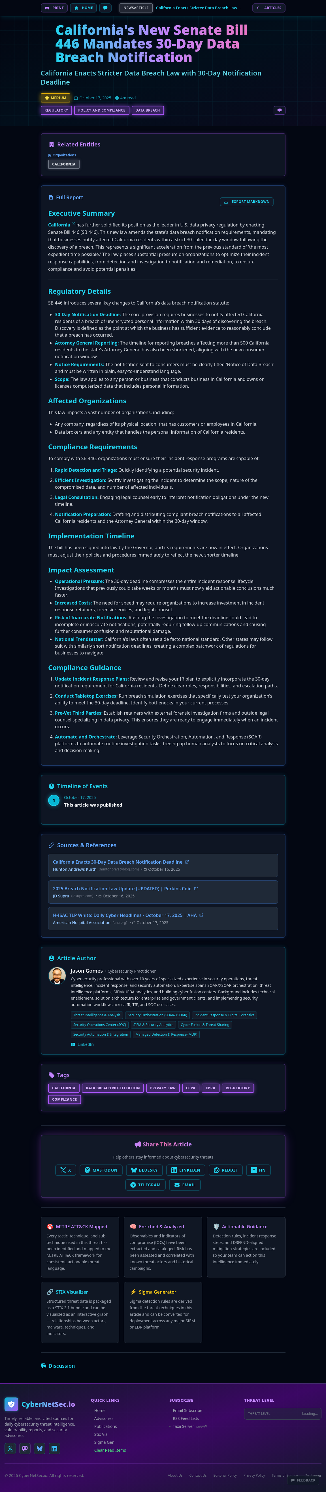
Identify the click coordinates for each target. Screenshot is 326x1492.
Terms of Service (285, 1475)
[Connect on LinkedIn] (54, 1448)
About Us (175, 1475)
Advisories (102, 1418)
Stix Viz (99, 1434)
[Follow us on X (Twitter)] (10, 1448)
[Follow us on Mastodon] (25, 1448)
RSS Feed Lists (184, 1418)
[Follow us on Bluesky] (39, 1448)
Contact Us (197, 1475)
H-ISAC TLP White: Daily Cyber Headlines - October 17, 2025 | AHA (128, 915)
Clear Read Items (108, 1450)
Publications (104, 1426)
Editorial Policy (225, 1475)
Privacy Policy (254, 1475)
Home (98, 1410)
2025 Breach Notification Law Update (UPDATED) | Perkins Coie (125, 888)
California (59, 225)
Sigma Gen (102, 1442)
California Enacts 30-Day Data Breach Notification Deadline (121, 862)
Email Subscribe (185, 1410)
